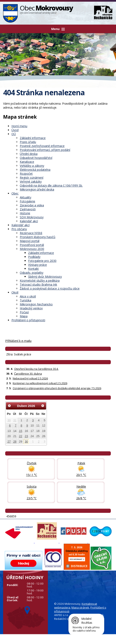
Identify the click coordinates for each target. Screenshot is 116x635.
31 (14, 420)
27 (9, 441)
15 (20, 431)
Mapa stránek (80, 607)
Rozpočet (26, 174)
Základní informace (33, 138)
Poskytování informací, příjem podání (45, 150)
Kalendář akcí (29, 221)
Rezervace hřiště (31, 233)
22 (20, 436)
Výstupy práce (37, 265)
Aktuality (25, 197)
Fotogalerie (27, 201)
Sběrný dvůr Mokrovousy (45, 277)
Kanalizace (27, 162)
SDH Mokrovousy (32, 217)
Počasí (24, 312)
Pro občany (19, 229)
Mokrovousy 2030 (32, 249)
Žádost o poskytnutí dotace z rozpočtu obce (50, 288)
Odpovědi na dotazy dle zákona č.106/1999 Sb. (51, 185)
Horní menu (19, 126)
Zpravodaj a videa (32, 205)
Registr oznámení (31, 177)
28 (14, 441)
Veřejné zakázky (31, 181)
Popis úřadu (28, 142)
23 (26, 436)
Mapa (23, 316)
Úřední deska (28, 154)
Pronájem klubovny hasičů (37, 237)
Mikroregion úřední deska (37, 189)
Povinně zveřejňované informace (42, 146)
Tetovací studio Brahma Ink (38, 284)
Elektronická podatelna (35, 170)
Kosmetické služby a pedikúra (40, 280)
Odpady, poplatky (31, 273)
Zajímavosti (28, 209)
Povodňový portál (32, 245)
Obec (15, 193)
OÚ (13, 134)
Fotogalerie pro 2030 (42, 261)
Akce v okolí (28, 296)
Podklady (34, 257)
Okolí (14, 292)
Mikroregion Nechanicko (36, 304)
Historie (25, 213)
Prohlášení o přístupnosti (28, 320)
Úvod (15, 130)
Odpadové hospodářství (36, 158)
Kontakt (33, 269)
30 (9, 420)
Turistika (25, 300)
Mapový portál (29, 241)
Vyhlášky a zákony (32, 166)
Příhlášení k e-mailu (18, 341)
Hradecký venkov (31, 308)
